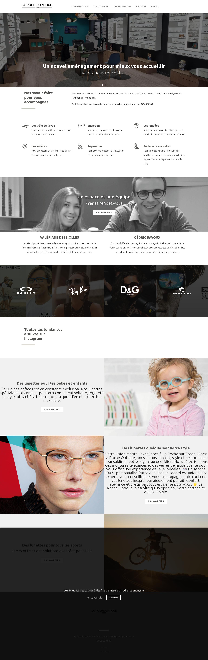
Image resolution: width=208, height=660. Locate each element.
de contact (122, 6)
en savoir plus (95, 597)
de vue (80, 6)
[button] (102, 85)
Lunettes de (100, 6)
